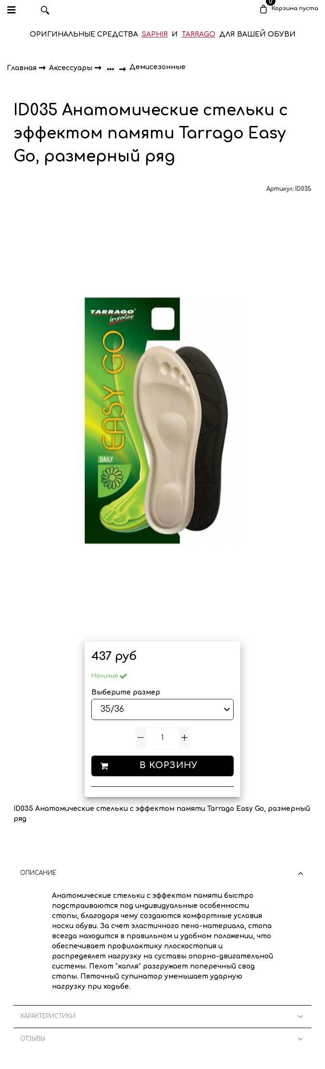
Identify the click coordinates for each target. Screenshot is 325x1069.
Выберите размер (125, 692)
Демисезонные (157, 67)
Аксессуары (71, 67)
